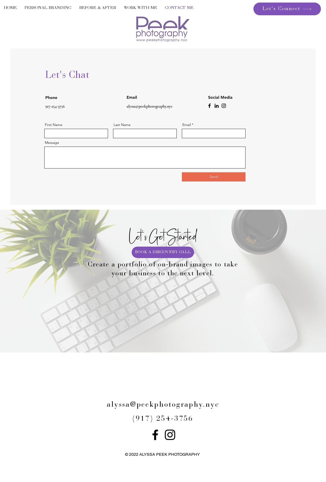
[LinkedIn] (217, 106)
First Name (53, 124)
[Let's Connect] (287, 9)
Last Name (122, 124)
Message (52, 142)
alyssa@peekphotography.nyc (150, 106)
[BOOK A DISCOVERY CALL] (163, 252)
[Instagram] (224, 106)
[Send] (214, 176)
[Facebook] (209, 106)
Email (186, 124)
